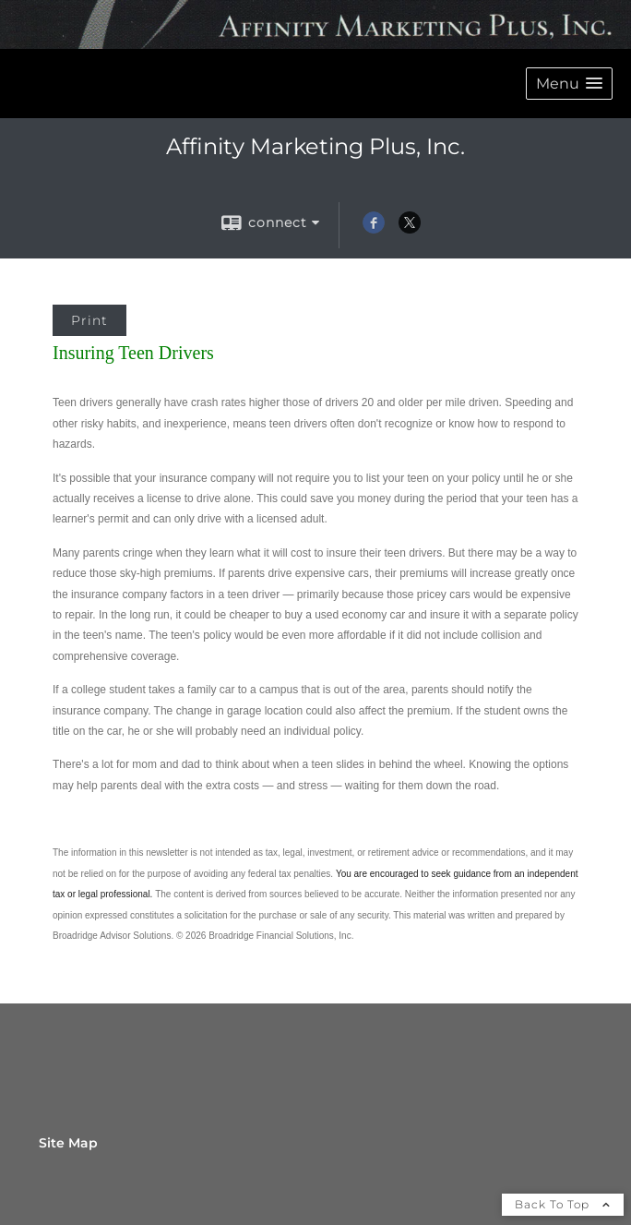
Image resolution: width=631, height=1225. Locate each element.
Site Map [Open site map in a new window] (68, 1143)
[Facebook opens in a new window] (374, 229)
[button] (569, 83)
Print (89, 320)
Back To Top (563, 1204)
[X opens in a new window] (410, 229)
